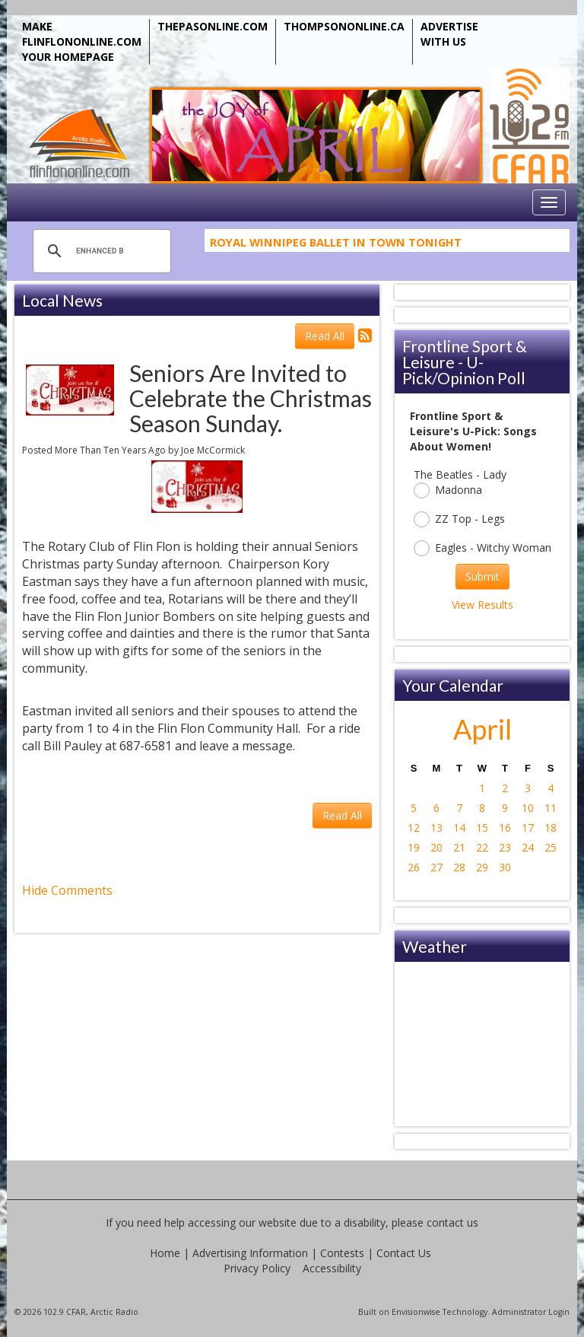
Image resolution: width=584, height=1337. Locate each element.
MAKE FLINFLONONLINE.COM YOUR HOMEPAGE (81, 41)
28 (459, 867)
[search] (99, 251)
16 (505, 827)
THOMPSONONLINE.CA (344, 26)
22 (482, 847)
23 (505, 847)
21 (459, 847)
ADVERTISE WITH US (449, 34)
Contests (342, 1253)
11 (550, 808)
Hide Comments (67, 890)
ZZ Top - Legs (459, 519)
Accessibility (332, 1268)
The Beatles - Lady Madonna (460, 482)
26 (414, 867)
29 (482, 867)
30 (505, 867)
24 (528, 847)
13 (436, 827)
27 (436, 867)
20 (436, 847)
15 (482, 827)
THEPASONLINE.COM (212, 26)
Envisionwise (416, 1312)
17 (528, 827)
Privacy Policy (257, 1268)
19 (414, 847)
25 (550, 847)
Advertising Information (250, 1253)
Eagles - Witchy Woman (482, 548)
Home (165, 1253)
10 (528, 808)
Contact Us (403, 1253)
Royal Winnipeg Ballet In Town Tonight (336, 244)
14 (459, 827)
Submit (482, 576)
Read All (324, 336)
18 (550, 827)
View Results (482, 604)
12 (414, 827)
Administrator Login (531, 1312)
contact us (452, 1222)
